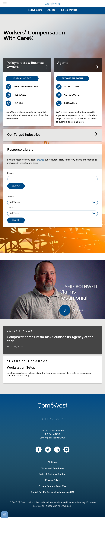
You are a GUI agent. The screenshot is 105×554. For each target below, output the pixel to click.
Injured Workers (69, 10)
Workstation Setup (21, 367)
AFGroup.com (65, 506)
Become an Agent (69, 78)
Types (10, 208)
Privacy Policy (52, 480)
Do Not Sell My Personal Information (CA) (52, 492)
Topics (10, 197)
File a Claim (17, 95)
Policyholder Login (22, 87)
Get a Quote (67, 95)
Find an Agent (18, 78)
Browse (40, 160)
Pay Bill (14, 103)
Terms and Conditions (52, 468)
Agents (51, 10)
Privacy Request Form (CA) (53, 486)
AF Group (52, 462)
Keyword (11, 173)
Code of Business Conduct (52, 474)
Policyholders (35, 10)
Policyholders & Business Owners (27, 65)
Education (66, 103)
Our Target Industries (23, 135)
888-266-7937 (52, 419)
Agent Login (68, 87)
